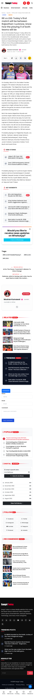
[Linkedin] (29, 620)
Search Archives (17, 476)
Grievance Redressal (22, 688)
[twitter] (24, 518)
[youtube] (10, 526)
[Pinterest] (25, 620)
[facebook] (10, 518)
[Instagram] (10, 620)
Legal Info (29, 685)
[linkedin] (24, 530)
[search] (32, 3)
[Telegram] (21, 620)
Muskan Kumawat (12, 299)
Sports (8, 13)
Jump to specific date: (11, 470)
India (31, 8)
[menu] (2, 3)
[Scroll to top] (30, 686)
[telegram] (24, 526)
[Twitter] (6, 620)
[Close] (30, 229)
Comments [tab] (6, 391)
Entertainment (15, 8)
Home (3, 13)
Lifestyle (24, 8)
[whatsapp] (24, 522)
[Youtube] (18, 620)
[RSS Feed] (2, 624)
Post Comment (7, 420)
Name (3, 393)
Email (3, 401)
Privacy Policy (20, 685)
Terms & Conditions (8, 685)
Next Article (17, 274)
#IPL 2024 (6, 258)
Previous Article (17, 267)
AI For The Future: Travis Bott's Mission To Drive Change (17, 270)
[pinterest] (10, 530)
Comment (5, 408)
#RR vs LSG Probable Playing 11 (12, 255)
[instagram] (10, 522)
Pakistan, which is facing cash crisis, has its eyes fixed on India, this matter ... (17, 277)
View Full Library (17, 503)
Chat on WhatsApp (16, 240)
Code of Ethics (9, 688)
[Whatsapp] (14, 620)
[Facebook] (2, 620)
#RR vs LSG (27, 255)
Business (6, 8)
